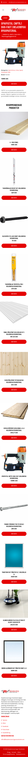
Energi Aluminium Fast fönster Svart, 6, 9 (14, 668)
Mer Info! (14, 84)
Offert (5, 18)
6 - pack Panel (14, 142)
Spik (9, 72)
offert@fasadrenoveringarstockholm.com (17, 2)
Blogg (8, 752)
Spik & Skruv (11, 70)
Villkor (19, 752)
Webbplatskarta (20, 754)
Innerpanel (4, 72)
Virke (17, 70)
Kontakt (14, 752)
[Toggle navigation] (3, 10)
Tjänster (4, 720)
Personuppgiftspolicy (9, 754)
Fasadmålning (6, 732)
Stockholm (5, 2)
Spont (21, 70)
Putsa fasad (5, 729)
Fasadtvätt (5, 726)
